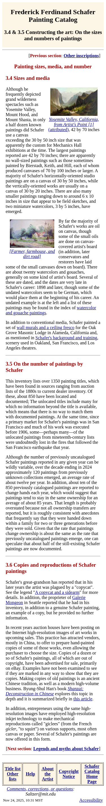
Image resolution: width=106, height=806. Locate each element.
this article (82, 698)
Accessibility (91, 800)
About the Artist (48, 773)
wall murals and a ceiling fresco (45, 327)
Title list (13, 768)
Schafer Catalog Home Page (92, 774)
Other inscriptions (81, 55)
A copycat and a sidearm (57, 592)
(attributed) (73, 124)
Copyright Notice (69, 774)
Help (30, 773)
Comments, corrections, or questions (40, 788)
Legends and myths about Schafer (66, 748)
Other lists (12, 776)
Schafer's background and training (66, 337)
